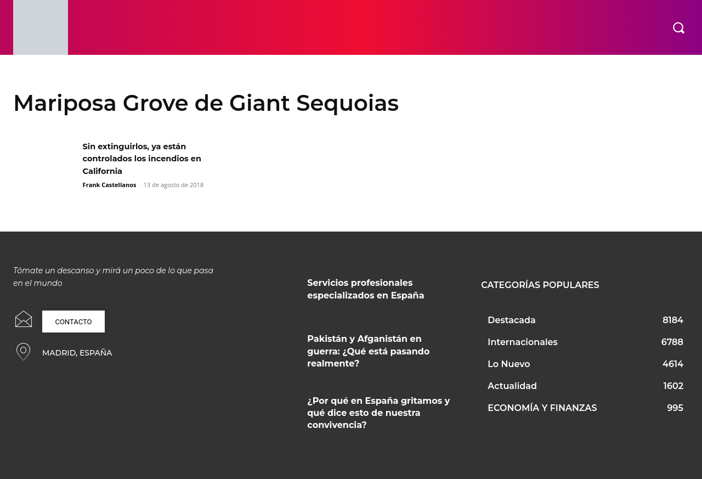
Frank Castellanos (110, 185)
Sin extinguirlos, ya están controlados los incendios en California (148, 158)
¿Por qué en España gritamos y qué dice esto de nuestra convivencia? (378, 413)
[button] (678, 27)
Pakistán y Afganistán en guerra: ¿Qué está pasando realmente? (368, 351)
